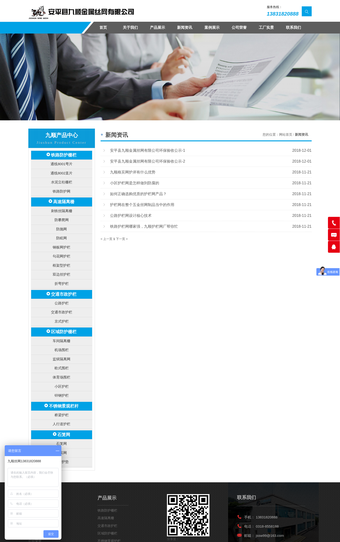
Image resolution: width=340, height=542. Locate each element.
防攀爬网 (61, 215)
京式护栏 (61, 309)
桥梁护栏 (61, 397)
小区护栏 (61, 370)
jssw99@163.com (270, 514)
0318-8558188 (267, 505)
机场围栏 (61, 336)
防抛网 (61, 223)
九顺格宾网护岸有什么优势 (132, 172)
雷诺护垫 (61, 440)
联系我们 (293, 27)
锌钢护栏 (61, 378)
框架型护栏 (61, 257)
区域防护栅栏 (63, 319)
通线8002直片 (61, 171)
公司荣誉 (239, 27)
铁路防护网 (61, 188)
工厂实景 (266, 27)
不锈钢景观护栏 (109, 519)
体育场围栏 (61, 361)
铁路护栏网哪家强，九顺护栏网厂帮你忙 (144, 226)
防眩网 (61, 232)
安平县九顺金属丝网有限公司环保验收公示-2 (147, 161)
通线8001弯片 (61, 163)
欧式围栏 (61, 353)
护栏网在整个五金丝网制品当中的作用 (142, 204)
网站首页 (285, 134)
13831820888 (283, 14)
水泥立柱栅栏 (61, 180)
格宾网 (61, 432)
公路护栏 (61, 292)
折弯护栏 (61, 274)
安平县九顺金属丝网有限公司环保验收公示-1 (147, 150)
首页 (103, 27)
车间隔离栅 (61, 328)
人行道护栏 (61, 405)
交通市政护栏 (63, 284)
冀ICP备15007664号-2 (153, 534)
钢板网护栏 (61, 240)
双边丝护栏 (61, 266)
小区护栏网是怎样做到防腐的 (134, 183)
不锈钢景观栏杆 (64, 388)
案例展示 (212, 27)
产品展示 (157, 27)
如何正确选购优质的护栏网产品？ (138, 194)
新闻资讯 (184, 27)
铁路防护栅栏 (63, 155)
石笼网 (63, 415)
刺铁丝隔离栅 (61, 207)
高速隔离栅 (63, 198)
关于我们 (130, 27)
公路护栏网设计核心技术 (131, 215)
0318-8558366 (267, 523)
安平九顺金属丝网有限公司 (64, 534)
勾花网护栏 (61, 249)
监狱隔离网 (61, 344)
